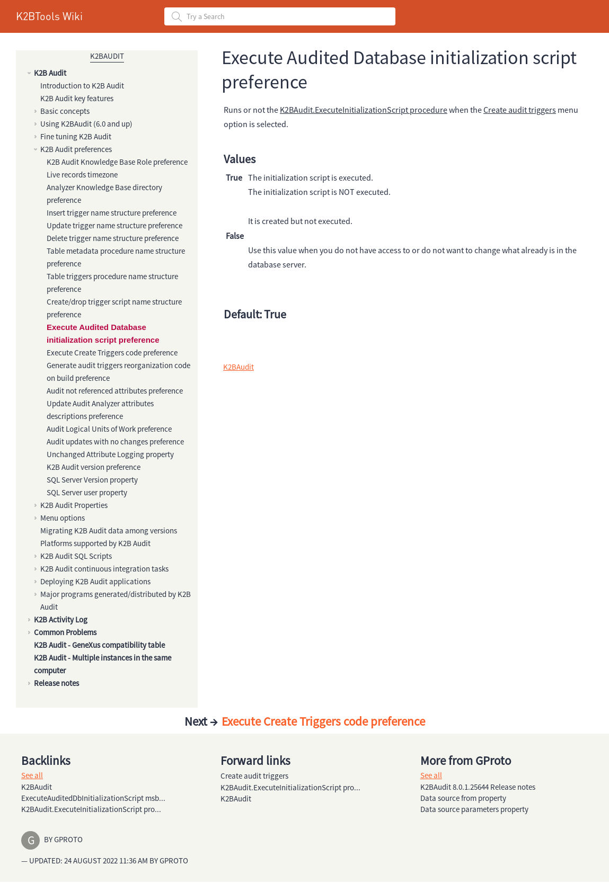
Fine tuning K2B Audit (75, 136)
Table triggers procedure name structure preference (112, 282)
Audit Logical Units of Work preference (109, 429)
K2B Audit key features (76, 98)
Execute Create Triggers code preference (112, 352)
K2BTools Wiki (49, 16)
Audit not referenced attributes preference (115, 391)
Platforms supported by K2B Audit (95, 543)
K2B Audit (50, 73)
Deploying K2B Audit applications (95, 581)
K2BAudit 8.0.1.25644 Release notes (477, 787)
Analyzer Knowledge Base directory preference (104, 193)
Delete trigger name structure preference (113, 238)
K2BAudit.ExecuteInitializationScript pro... (91, 809)
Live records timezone (82, 175)
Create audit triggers (519, 109)
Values (239, 158)
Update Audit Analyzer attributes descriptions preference (100, 409)
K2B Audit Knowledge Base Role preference (117, 162)
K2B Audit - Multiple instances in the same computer (102, 664)
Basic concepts (65, 111)
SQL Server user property (87, 492)
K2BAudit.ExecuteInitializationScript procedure (363, 109)
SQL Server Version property (92, 480)
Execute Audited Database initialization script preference (103, 333)
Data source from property (463, 798)
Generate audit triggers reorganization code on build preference (118, 371)
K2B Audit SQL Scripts (76, 556)
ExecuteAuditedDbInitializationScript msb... (93, 798)
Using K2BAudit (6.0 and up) (86, 124)
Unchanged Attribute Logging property (110, 454)
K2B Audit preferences (76, 149)
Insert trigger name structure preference (111, 213)
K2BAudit (107, 56)
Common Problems (65, 632)
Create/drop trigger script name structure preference (114, 308)
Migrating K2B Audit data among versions (108, 530)
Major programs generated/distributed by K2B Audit (115, 600)
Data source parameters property (474, 809)
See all (32, 775)
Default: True (255, 314)
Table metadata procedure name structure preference (116, 257)
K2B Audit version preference (93, 467)
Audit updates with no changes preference (115, 441)
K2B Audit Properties (74, 505)
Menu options (62, 518)
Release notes (56, 683)
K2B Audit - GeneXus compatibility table (99, 645)
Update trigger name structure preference (114, 225)
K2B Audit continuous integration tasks (104, 569)
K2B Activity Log (60, 619)
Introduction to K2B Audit (82, 86)
